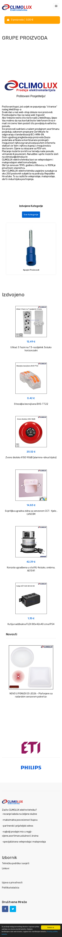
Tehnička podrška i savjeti (15, 863)
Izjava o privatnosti (12, 882)
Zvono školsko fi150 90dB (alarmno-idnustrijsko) (31, 457)
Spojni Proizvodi (31, 270)
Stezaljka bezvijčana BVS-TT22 (31, 404)
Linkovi (5, 868)
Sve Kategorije (31, 214)
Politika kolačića (10, 887)
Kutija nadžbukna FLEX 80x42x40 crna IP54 (31, 624)
